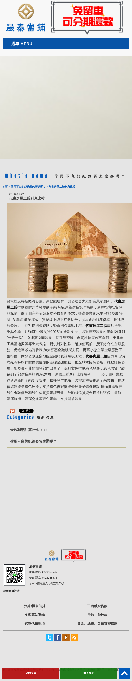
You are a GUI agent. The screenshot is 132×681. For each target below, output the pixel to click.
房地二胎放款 (97, 615)
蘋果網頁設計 (11, 590)
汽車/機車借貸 (34, 606)
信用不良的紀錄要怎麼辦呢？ (28, 186)
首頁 (5, 186)
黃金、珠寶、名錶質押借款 (97, 623)
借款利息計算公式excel (29, 430)
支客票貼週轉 (35, 615)
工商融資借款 (97, 606)
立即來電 (31, 673)
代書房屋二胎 (96, 326)
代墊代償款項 (35, 623)
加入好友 (88, 673)
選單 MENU (21, 43)
